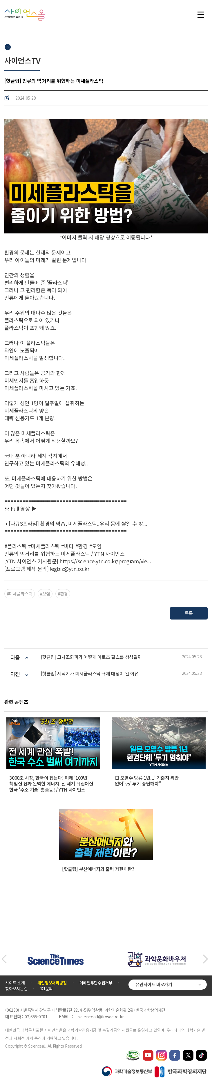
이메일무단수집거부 (96, 983)
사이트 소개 (15, 983)
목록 (189, 613)
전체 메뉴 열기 (200, 14)
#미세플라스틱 (19, 594)
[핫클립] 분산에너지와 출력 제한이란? (98, 868)
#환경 (63, 594)
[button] (4, 959)
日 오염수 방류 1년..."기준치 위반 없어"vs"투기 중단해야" (147, 780)
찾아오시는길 (16, 988)
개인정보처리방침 (52, 983)
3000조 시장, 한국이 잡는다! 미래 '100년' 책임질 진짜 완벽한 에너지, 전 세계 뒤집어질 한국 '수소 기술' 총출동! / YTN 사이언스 (51, 783)
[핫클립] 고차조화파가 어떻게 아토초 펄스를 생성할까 (91, 657)
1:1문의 (46, 988)
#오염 (45, 594)
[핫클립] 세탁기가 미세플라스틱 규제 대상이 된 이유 (90, 673)
